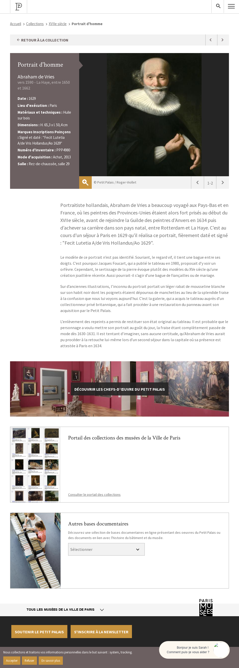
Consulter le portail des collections (94, 494)
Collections (35, 23)
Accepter (12, 660)
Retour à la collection (42, 39)
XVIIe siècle (58, 23)
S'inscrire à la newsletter (101, 631)
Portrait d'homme (40, 64)
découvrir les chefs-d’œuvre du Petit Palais (119, 389)
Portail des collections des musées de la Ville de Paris (124, 437)
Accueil (15, 23)
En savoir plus (50, 660)
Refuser (29, 660)
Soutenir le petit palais (39, 631)
